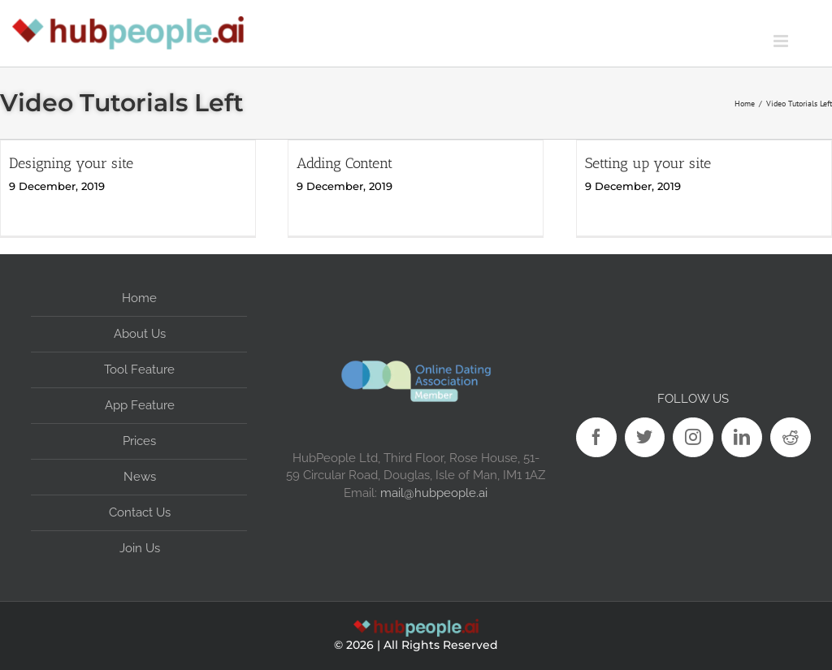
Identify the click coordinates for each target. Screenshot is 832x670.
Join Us (139, 548)
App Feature (140, 405)
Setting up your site (648, 163)
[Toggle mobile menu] (803, 41)
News (140, 476)
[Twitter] (645, 437)
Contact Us (140, 512)
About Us (140, 333)
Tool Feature (139, 369)
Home (139, 298)
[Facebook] (596, 437)
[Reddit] (790, 437)
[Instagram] (693, 437)
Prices (139, 441)
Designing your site (71, 163)
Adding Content (344, 163)
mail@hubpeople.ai (434, 492)
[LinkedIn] (742, 437)
